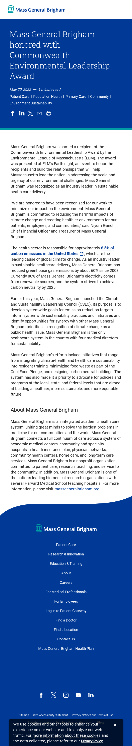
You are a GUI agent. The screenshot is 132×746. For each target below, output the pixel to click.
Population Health (47, 96)
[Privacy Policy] (92, 741)
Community (99, 96)
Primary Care (75, 96)
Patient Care (19, 96)
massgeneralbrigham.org (76, 489)
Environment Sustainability (31, 103)
